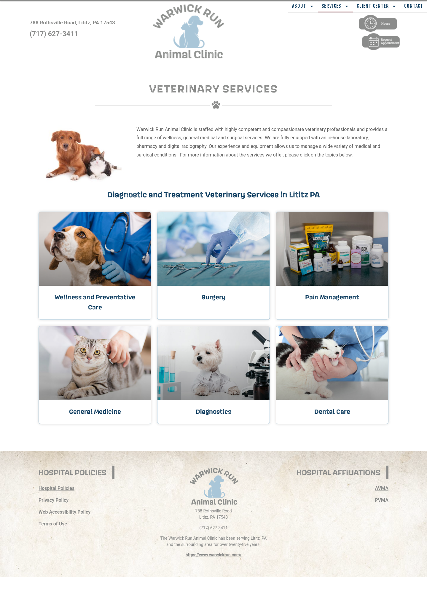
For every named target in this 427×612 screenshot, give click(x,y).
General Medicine (95, 411)
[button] (198, 26)
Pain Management (332, 297)
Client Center (376, 6)
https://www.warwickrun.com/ (213, 554)
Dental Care (332, 411)
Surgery (214, 297)
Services (335, 6)
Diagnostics (213, 411)
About (303, 6)
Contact (413, 6)
